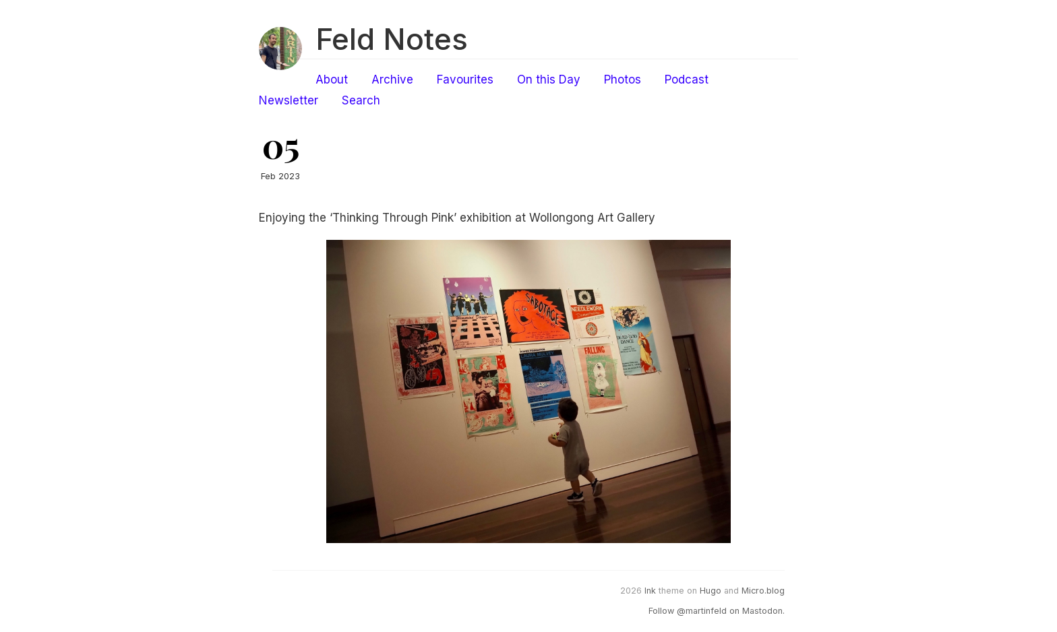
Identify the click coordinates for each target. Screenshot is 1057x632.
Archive (392, 79)
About (331, 79)
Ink (650, 591)
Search (361, 100)
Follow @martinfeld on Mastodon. (716, 611)
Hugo (710, 591)
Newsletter (288, 100)
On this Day (548, 79)
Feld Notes (391, 39)
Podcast (686, 79)
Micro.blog (763, 591)
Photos (622, 79)
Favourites (465, 79)
